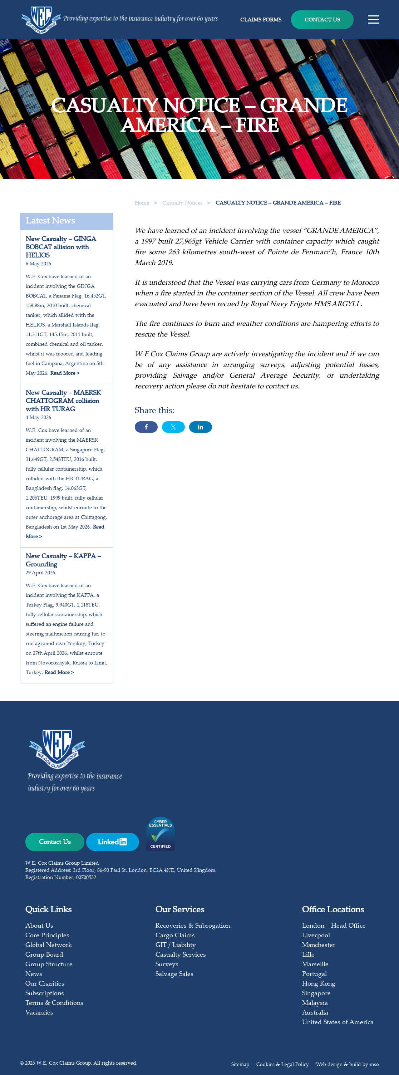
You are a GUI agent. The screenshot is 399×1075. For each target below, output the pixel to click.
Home (142, 203)
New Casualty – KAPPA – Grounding (63, 561)
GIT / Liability (176, 945)
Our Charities (44, 984)
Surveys (167, 965)
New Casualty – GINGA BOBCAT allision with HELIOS (61, 247)
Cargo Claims (175, 936)
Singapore (316, 994)
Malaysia (315, 1003)
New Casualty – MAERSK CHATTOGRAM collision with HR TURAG (63, 401)
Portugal (314, 974)
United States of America (338, 1023)
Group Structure (49, 965)
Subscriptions (44, 994)
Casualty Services (181, 955)
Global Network (48, 945)
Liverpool (316, 936)
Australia (315, 1013)
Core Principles (47, 936)
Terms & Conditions (54, 1003)
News (33, 974)
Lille (308, 955)
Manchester (318, 945)
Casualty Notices (183, 203)
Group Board (44, 955)
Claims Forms (260, 20)
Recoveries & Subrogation (193, 926)
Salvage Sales (174, 974)
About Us (39, 926)
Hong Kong (318, 984)
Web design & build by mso (347, 1064)
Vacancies (39, 1013)
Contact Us (322, 20)
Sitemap (240, 1064)
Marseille (315, 965)
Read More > (64, 373)
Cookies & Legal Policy (282, 1064)
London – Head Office (334, 926)
